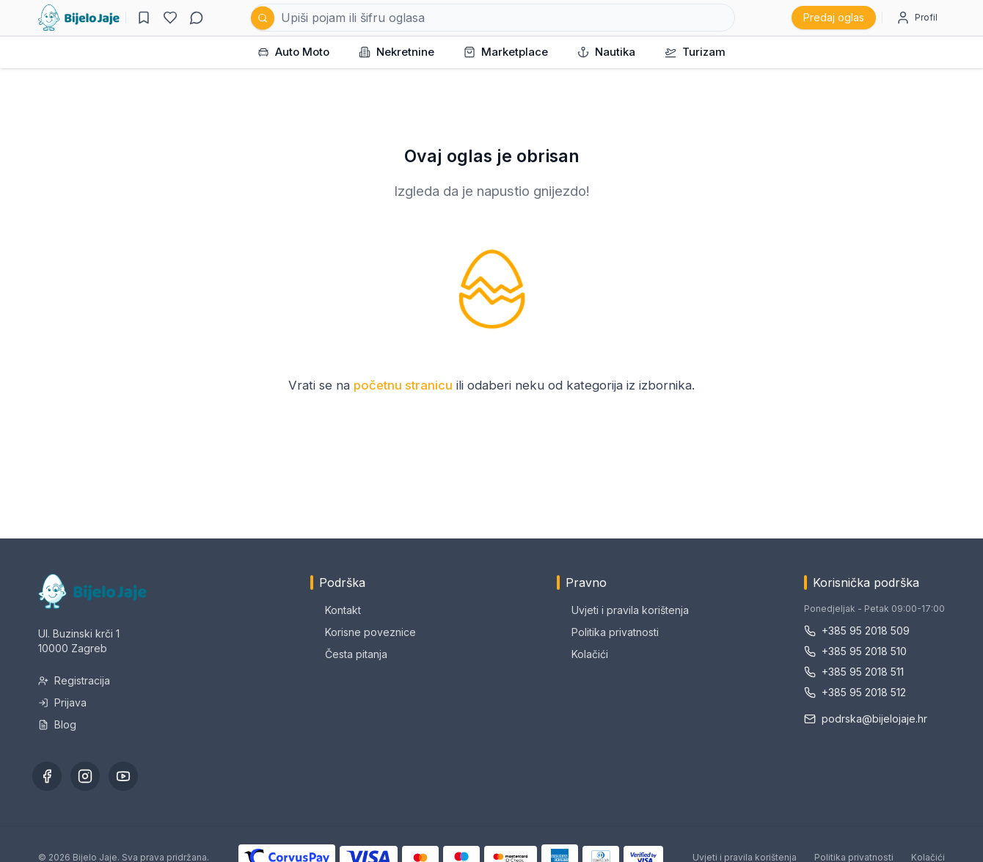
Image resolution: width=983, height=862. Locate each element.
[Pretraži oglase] (493, 18)
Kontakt (335, 610)
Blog (57, 724)
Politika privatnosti (608, 632)
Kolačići (582, 654)
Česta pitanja (348, 654)
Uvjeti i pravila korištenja (623, 610)
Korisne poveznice (363, 632)
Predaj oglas (833, 17)
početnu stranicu (403, 385)
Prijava (62, 702)
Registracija (74, 680)
